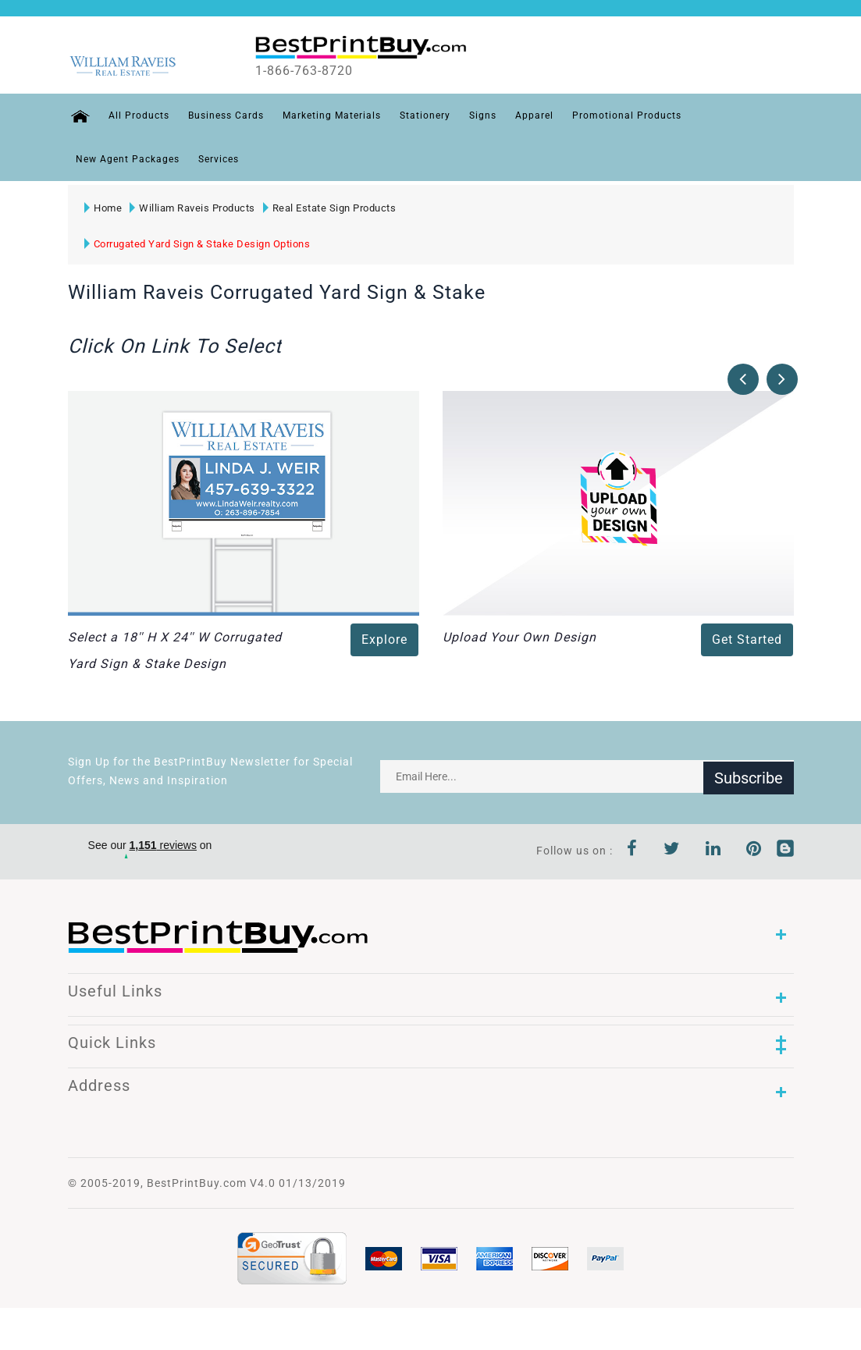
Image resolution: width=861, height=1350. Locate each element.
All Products (136, 115)
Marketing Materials (329, 115)
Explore (384, 639)
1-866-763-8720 (315, 71)
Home (103, 208)
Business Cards (224, 115)
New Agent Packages (128, 159)
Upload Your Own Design (519, 637)
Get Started (747, 639)
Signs (480, 115)
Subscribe (748, 776)
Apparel (532, 115)
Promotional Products (624, 115)
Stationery (422, 115)
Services (218, 159)
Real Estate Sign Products (329, 208)
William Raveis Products (192, 208)
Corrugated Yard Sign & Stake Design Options (197, 244)
